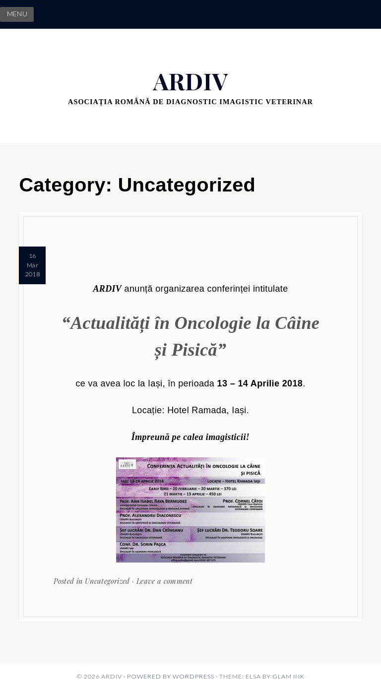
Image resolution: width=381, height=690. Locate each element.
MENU (17, 14)
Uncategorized (107, 581)
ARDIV (190, 80)
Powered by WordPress (170, 676)
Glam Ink (288, 676)
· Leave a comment (161, 581)
